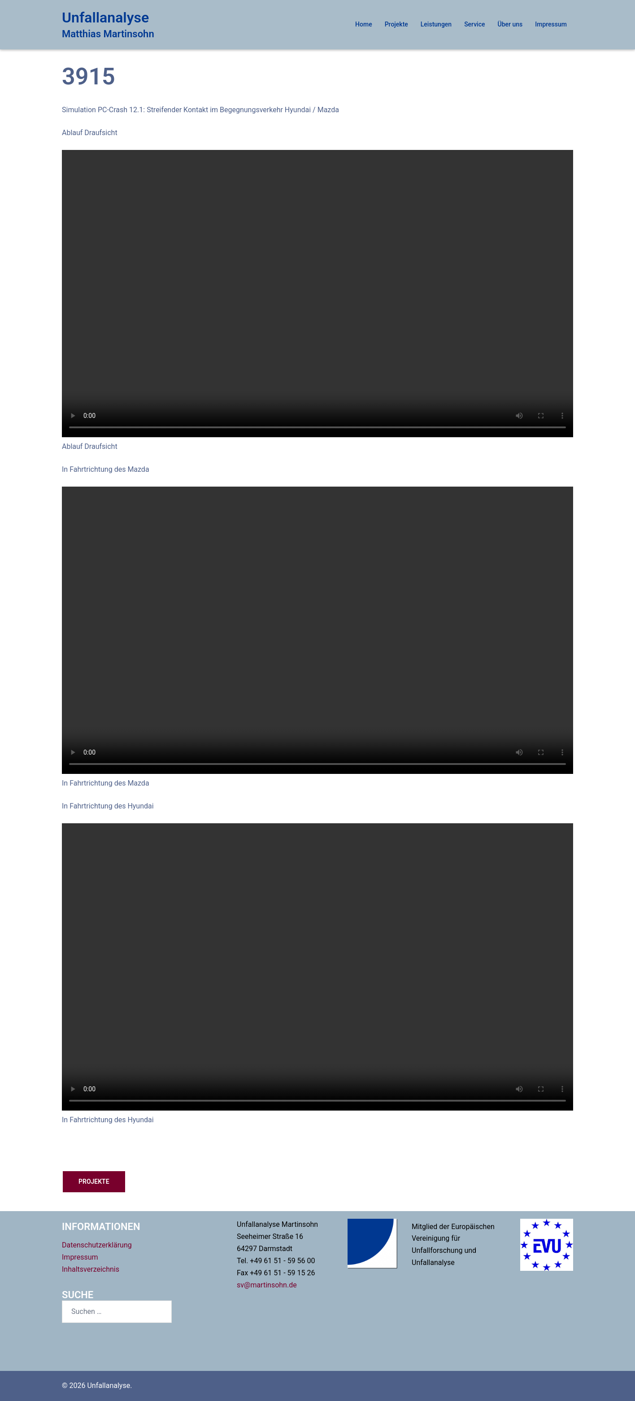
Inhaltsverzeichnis (90, 1269)
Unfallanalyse (105, 17)
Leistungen (436, 24)
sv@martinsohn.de (267, 1285)
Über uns (510, 24)
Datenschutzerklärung (97, 1245)
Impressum (551, 24)
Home (363, 24)
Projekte (396, 24)
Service (474, 24)
